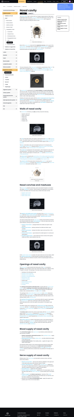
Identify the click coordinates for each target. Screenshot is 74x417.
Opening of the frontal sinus (27, 273)
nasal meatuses (40, 49)
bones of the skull (41, 94)
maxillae (21, 146)
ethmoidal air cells (23, 47)
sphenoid (52, 138)
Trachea (7, 79)
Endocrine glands (7, 103)
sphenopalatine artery (41, 316)
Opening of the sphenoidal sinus (28, 276)
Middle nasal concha (26, 194)
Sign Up (38, 415)
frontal (29, 47)
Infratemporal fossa (11, 36)
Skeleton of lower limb (10, 49)
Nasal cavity (9, 42)
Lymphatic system (7, 64)
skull (51, 67)
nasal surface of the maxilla (39, 156)
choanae (39, 163)
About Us (65, 415)
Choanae (23, 284)
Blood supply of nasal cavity (62, 26)
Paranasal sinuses (11, 44)
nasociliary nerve (43, 364)
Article (23, 13)
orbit (29, 307)
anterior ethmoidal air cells (33, 293)
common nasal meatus (29, 308)
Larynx (6, 77)
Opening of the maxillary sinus (28, 274)
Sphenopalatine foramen (27, 281)
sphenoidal (33, 47)
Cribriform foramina (26, 279)
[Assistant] (70, 1)
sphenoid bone (33, 158)
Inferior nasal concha (26, 195)
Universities (49, 1)
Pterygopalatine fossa (11, 38)
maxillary (39, 47)
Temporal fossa (10, 33)
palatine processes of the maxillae (46, 146)
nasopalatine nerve (43, 313)
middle (42, 347)
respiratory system (39, 19)
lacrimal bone (44, 157)
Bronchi (7, 82)
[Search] (72, 1)
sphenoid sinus (25, 300)
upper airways (23, 46)
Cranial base (9, 31)
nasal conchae (35, 68)
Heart (4, 58)
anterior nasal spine (36, 371)
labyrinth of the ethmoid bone (35, 157)
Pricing (54, 1)
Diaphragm (7, 86)
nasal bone (44, 161)
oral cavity (34, 17)
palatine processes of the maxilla (40, 69)
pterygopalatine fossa (24, 316)
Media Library (29, 1)
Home (4, 6)
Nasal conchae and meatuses (61, 21)
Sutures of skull (9, 27)
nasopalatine (49, 316)
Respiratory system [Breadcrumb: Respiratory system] (17, 6)
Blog (45, 1)
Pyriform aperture (25, 283)
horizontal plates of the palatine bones (36, 147)
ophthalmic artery (47, 335)
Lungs (6, 84)
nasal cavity (27, 45)
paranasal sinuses (44, 46)
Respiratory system (7, 70)
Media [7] (31, 13)
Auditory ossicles (9, 25)
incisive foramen (28, 313)
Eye (4, 106)
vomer (40, 152)
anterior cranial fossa (42, 308)
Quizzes (34, 1)
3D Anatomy (22, 1)
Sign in (64, 1)
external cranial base (24, 323)
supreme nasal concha (26, 254)
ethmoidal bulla (32, 297)
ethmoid (46, 138)
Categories (56, 415)
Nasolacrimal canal (26, 277)
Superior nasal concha (26, 192)
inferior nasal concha (45, 158)
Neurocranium (9, 20)
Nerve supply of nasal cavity (62, 29)
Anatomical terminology (9, 10)
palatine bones (28, 146)
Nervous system (7, 67)
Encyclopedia (40, 1)
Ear (4, 108)
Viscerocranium (9, 22)
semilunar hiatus (30, 294)
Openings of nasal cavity (61, 24)
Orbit (8, 40)
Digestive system (7, 89)
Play (37, 81)
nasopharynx (32, 100)
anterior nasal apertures (24, 162)
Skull (6, 18)
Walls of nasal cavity (62, 19)
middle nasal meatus (31, 289)
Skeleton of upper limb (10, 46)
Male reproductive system (9, 100)
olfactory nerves (23, 309)
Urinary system (6, 92)
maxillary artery (38, 338)
